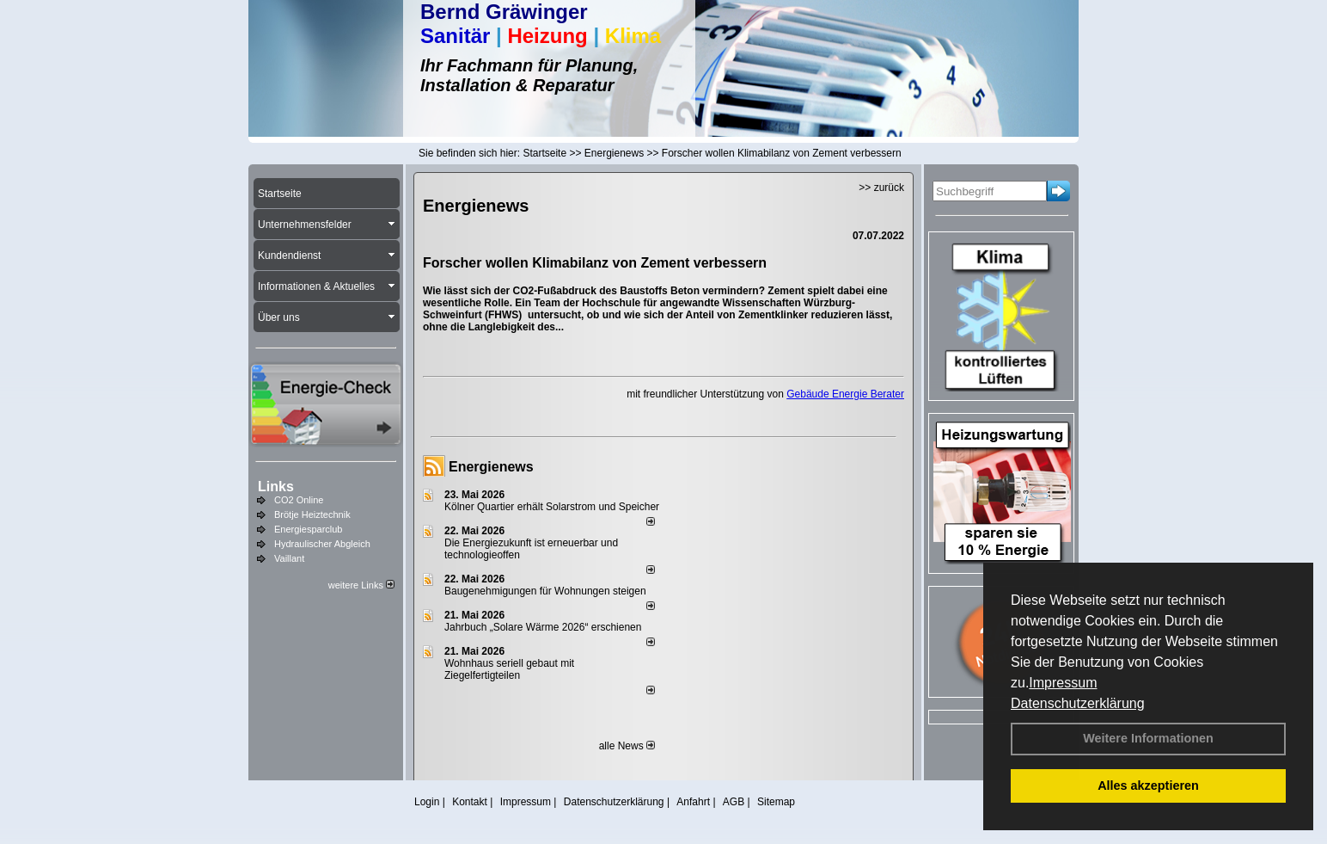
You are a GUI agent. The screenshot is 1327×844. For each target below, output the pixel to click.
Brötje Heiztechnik (312, 514)
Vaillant (289, 558)
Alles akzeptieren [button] (1148, 785)
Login (426, 802)
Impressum (1063, 682)
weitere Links (361, 585)
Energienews (491, 466)
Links (276, 486)
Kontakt (469, 802)
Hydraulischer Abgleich (322, 544)
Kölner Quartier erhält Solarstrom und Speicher (551, 507)
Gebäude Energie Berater (845, 394)
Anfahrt (693, 802)
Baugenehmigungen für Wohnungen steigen (545, 591)
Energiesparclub (308, 529)
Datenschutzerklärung (1078, 703)
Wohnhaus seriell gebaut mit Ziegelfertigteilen (509, 669)
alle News (627, 746)
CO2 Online (298, 500)
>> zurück (881, 188)
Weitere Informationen (1148, 738)
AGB (733, 802)
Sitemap (776, 802)
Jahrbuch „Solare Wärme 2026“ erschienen (542, 627)
